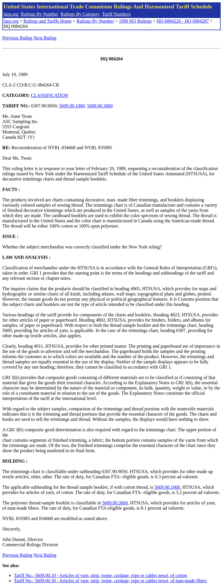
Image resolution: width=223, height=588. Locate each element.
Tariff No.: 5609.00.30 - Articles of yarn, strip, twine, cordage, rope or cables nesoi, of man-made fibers (110, 580)
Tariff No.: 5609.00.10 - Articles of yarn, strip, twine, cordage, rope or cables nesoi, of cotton (100, 575)
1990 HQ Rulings (135, 21)
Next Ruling (45, 37)
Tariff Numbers (116, 14)
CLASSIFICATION (49, 95)
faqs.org (11, 14)
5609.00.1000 (72, 105)
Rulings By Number (39, 14)
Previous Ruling (17, 37)
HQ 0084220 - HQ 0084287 (183, 21)
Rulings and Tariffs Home (48, 21)
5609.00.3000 (100, 105)
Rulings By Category (80, 14)
